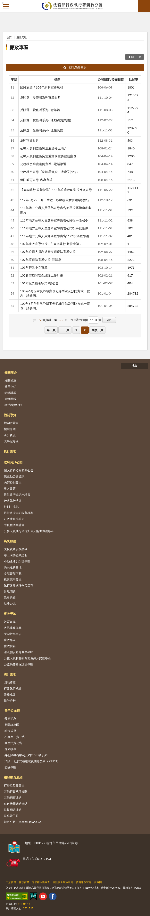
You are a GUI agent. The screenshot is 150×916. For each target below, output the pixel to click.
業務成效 (10, 694)
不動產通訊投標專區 (17, 561)
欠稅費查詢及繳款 (15, 549)
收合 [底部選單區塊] (134, 365)
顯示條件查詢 (75, 67)
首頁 (9, 37)
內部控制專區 (12, 482)
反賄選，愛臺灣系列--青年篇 (40, 110)
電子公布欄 (12, 711)
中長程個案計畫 (14, 525)
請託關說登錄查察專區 (18, 652)
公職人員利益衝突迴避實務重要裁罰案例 (48, 156)
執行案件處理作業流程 (18, 585)
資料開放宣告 (83, 882)
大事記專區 (11, 441)
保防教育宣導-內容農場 (36, 180)
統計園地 (10, 674)
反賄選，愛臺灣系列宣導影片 (40, 97)
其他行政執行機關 (15, 791)
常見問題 (10, 591)
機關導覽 (10, 415)
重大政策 (10, 488)
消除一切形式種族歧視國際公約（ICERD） (32, 761)
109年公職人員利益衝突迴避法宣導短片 (48, 251)
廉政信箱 (10, 646)
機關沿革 (10, 380)
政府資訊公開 (13, 462)
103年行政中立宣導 (33, 267)
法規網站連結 (12, 809)
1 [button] (76, 330)
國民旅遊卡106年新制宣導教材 (41, 87)
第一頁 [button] (51, 330)
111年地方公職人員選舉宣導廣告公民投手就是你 (54, 228)
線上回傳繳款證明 (15, 555)
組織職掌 (10, 392)
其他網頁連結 (12, 797)
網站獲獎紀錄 (13, 405)
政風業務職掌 (12, 627)
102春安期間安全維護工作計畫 (41, 275)
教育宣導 (10, 621)
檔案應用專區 (12, 579)
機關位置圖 (11, 423)
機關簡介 (10, 372)
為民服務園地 (12, 567)
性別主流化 (11, 506)
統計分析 (10, 700)
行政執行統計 (12, 688)
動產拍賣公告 (13, 743)
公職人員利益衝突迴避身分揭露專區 (27, 658)
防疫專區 (10, 767)
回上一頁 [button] (136, 57)
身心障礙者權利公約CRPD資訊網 (25, 755)
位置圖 (98, 882)
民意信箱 (10, 597)
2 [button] (85, 330)
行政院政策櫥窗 (14, 519)
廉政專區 (19, 47)
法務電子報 (11, 815)
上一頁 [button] (65, 330)
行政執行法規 (12, 500)
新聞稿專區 (11, 724)
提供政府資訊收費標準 (18, 513)
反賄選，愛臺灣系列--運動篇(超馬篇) (45, 120)
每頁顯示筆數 (79, 320)
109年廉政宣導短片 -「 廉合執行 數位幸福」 (51, 244)
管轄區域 (10, 399)
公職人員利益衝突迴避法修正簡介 (43, 148)
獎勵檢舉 (10, 749)
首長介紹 (10, 386)
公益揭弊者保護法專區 (18, 664)
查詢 (144, 6)
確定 (109, 319)
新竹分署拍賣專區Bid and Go (23, 822)
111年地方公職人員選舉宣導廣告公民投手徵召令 (54, 220)
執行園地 (10, 451)
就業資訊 (10, 603)
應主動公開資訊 (14, 476)
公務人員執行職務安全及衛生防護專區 (29, 531)
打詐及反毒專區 (14, 785)
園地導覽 (10, 682)
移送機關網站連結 (15, 803)
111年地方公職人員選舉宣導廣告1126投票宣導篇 (54, 236)
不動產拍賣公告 (14, 737)
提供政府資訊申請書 (17, 494)
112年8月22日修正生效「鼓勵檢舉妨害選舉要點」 (55, 200)
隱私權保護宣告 (41, 882)
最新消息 (10, 718)
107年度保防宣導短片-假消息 (40, 259)
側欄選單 (6, 6)
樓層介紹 (10, 429)
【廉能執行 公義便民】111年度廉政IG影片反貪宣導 (56, 190)
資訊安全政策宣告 (63, 882)
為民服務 (10, 541)
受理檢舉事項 (12, 634)
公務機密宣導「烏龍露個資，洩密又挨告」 (49, 172)
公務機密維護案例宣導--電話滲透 (43, 164)
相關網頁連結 (13, 777)
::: (3, 3)
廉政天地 (21, 37)
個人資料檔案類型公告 (18, 470)
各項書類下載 (12, 573)
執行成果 (10, 730)
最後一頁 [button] (97, 330)
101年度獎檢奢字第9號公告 (39, 283)
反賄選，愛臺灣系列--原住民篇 (41, 130)
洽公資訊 (10, 435)
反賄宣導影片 (29, 140)
